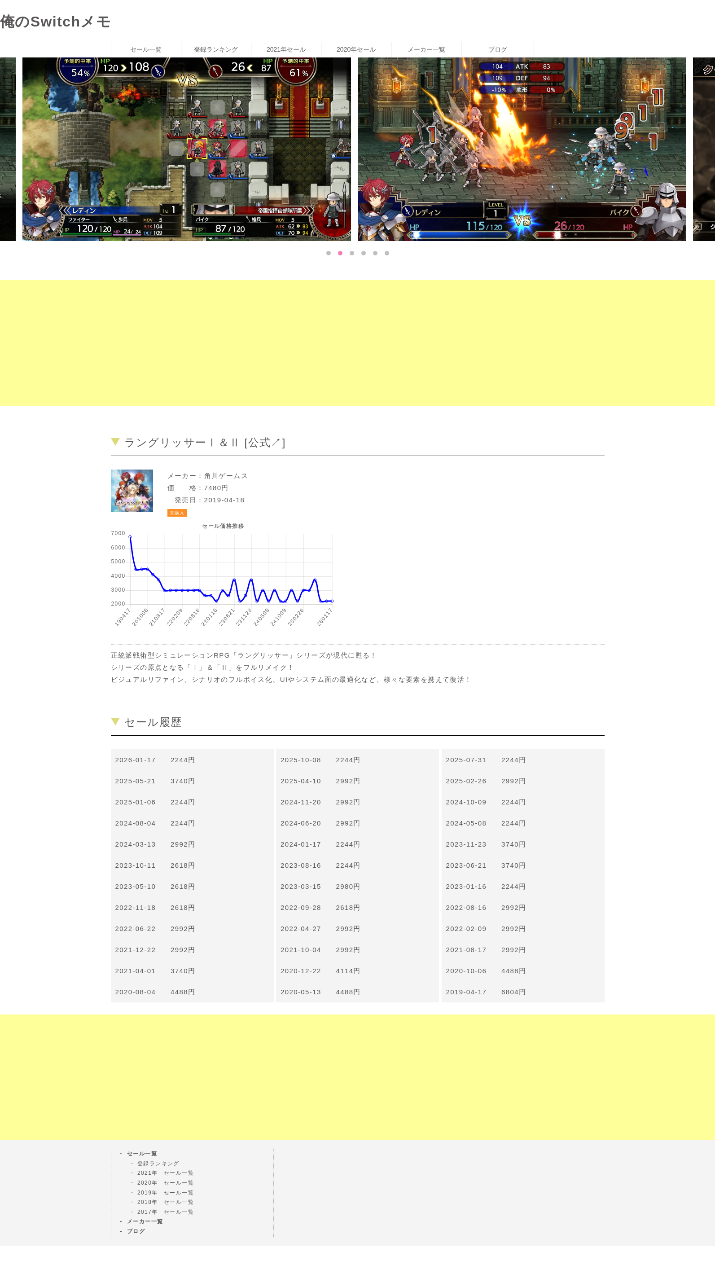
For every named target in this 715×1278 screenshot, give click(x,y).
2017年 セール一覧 (165, 1212)
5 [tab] (375, 253)
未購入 (177, 512)
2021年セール (286, 49)
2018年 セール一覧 (165, 1202)
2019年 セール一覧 (165, 1193)
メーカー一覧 (426, 49)
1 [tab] (328, 253)
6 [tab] (387, 253)
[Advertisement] (269, 343)
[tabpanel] (525, 148)
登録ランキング (216, 49)
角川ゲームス (226, 475)
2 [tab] (340, 253)
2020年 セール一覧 (165, 1183)
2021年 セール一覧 (165, 1173)
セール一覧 (146, 49)
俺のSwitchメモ (55, 21)
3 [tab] (352, 253)
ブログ (497, 49)
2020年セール (356, 49)
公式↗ (265, 442)
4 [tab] (363, 253)
